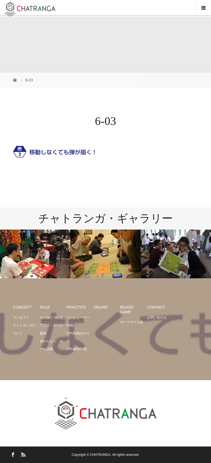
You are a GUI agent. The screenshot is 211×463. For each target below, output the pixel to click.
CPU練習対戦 (76, 349)
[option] (35, 254)
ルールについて (51, 317)
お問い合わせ (157, 317)
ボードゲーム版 (131, 322)
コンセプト (21, 317)
